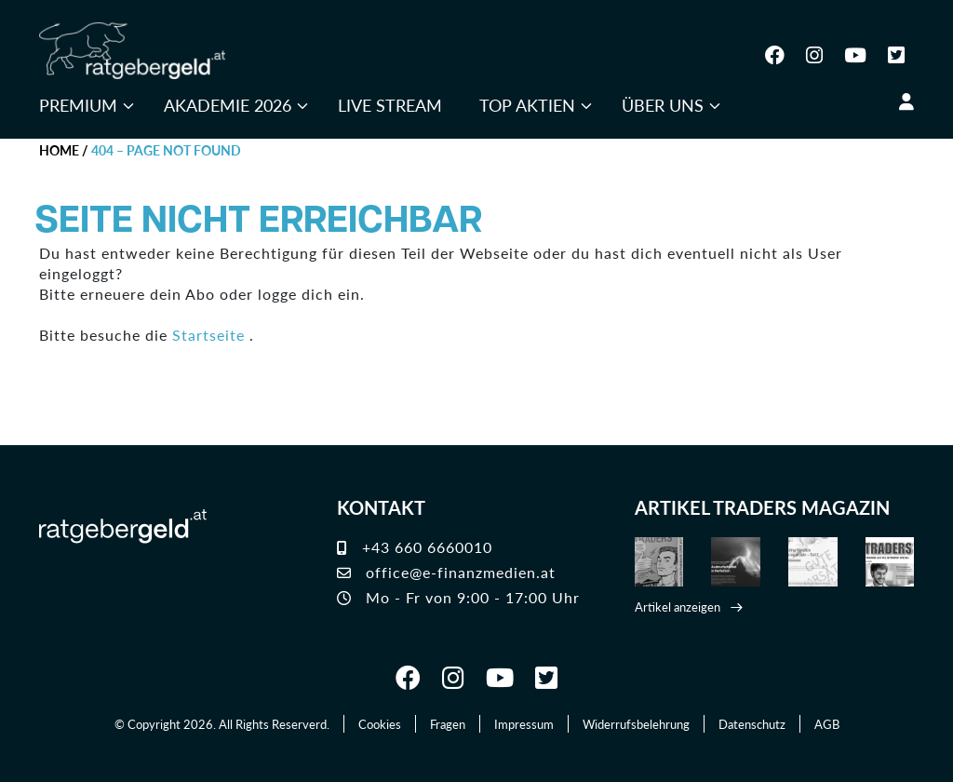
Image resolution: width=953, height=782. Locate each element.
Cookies (379, 724)
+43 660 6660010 (414, 547)
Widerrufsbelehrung (636, 724)
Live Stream (390, 104)
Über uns (663, 104)
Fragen (447, 724)
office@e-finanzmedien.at (446, 572)
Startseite (208, 334)
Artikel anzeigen (677, 606)
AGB (826, 724)
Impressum (524, 724)
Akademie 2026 (227, 104)
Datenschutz (751, 724)
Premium (78, 104)
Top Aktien (527, 104)
